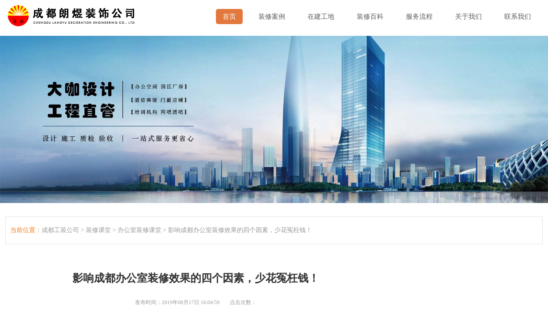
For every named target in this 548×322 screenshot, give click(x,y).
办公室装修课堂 (139, 230)
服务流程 (419, 16)
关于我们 (468, 16)
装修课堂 (98, 230)
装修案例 (271, 16)
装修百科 (370, 16)
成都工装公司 (60, 230)
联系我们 (517, 16)
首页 (229, 16)
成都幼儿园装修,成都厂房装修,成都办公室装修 (73, 13)
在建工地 (321, 16)
